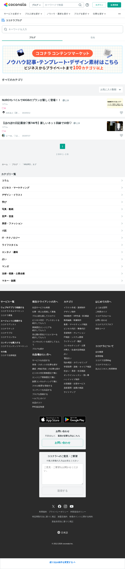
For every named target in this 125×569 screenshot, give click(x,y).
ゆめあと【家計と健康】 (13, 113)
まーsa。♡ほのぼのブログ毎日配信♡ (13, 136)
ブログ (15, 164)
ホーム (5, 164)
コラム (5, 104)
